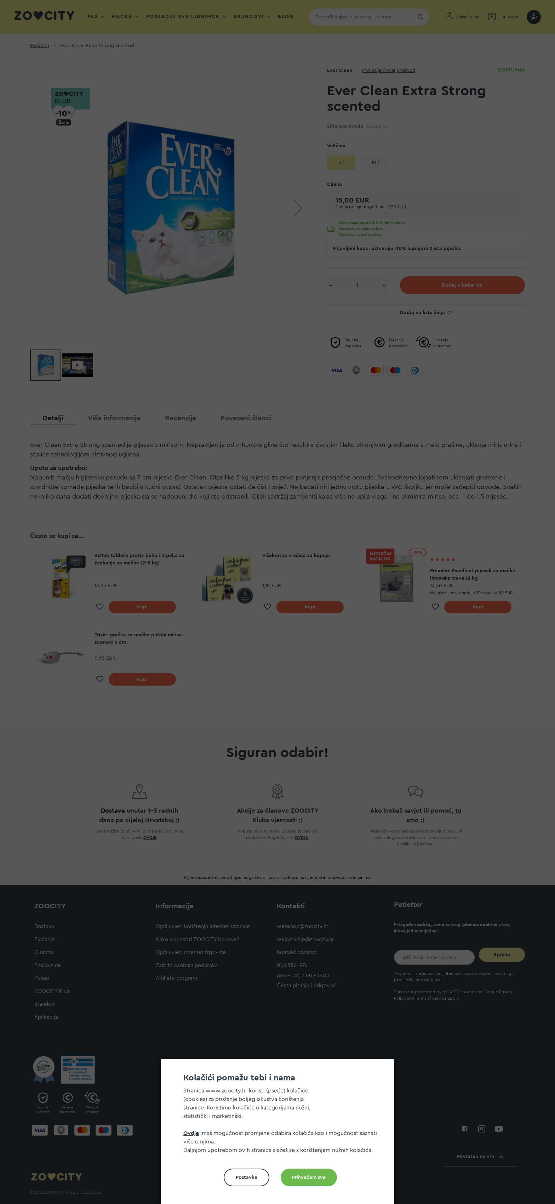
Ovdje (191, 1133)
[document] (280, 1134)
